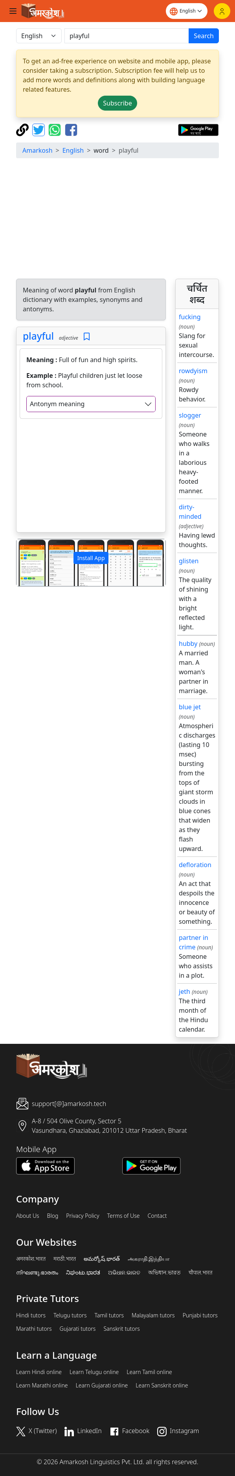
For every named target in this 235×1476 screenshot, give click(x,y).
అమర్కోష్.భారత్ (101, 1258)
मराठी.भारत (64, 1258)
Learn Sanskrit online (162, 1385)
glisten (188, 561)
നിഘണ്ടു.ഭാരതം (37, 1272)
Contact (157, 1215)
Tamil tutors (109, 1315)
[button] (28, 562)
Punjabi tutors (200, 1315)
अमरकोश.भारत (31, 1258)
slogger (190, 415)
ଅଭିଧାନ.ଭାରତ (124, 1272)
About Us (27, 1215)
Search (204, 35)
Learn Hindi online (39, 1372)
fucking (189, 317)
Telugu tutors (69, 1315)
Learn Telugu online (94, 1372)
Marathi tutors (34, 1328)
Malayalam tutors (153, 1315)
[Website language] (186, 11)
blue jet (190, 707)
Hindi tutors (31, 1315)
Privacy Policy (82, 1215)
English (73, 150)
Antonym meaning (57, 404)
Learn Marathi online (42, 1385)
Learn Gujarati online (102, 1385)
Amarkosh (37, 150)
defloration (195, 864)
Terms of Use (123, 1215)
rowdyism (193, 370)
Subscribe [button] (117, 103)
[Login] (222, 11)
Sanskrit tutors (121, 1328)
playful (38, 335)
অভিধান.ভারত (164, 1272)
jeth (184, 991)
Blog (53, 1215)
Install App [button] (91, 558)
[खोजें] (126, 35)
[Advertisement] (91, 477)
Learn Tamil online (149, 1372)
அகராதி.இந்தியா (148, 1258)
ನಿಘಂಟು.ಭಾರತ (83, 1272)
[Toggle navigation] (13, 11)
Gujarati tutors (78, 1328)
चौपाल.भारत (201, 1272)
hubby (188, 643)
